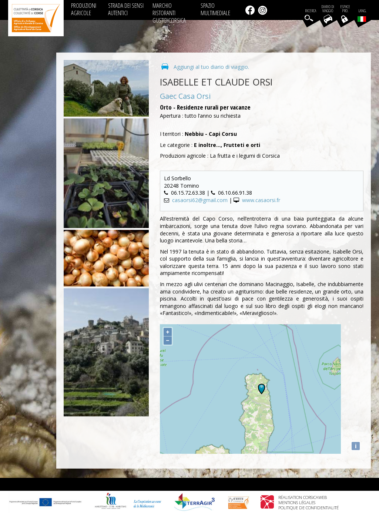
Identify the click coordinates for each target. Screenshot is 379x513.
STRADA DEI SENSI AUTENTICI (126, 9)
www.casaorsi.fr (261, 200)
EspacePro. (345, 8)
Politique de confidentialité (308, 507)
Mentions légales (296, 502)
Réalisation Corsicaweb (302, 497)
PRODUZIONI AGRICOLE (83, 9)
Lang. (362, 15)
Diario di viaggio (327, 8)
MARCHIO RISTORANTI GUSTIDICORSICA (169, 12)
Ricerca (310, 11)
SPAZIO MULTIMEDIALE (215, 9)
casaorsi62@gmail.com (200, 200)
